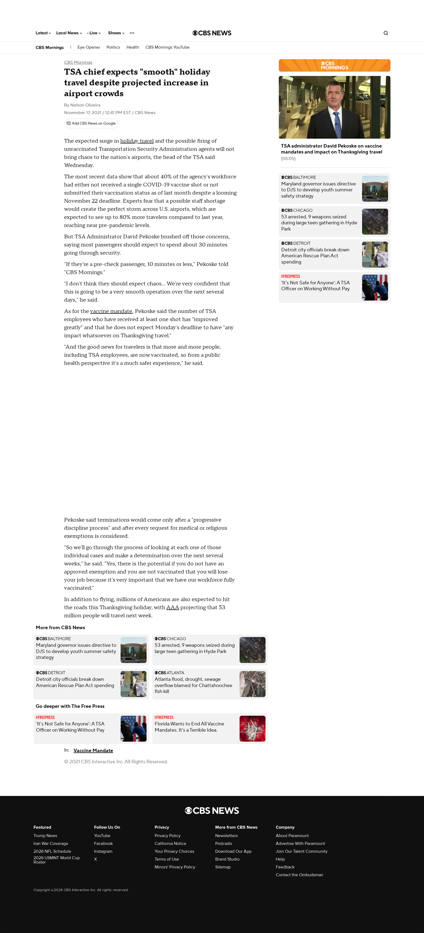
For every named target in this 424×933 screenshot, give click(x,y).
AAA (172, 607)
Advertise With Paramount (300, 843)
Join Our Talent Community (301, 851)
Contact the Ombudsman (299, 875)
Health (133, 47)
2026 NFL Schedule (52, 851)
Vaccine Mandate (93, 751)
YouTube (102, 836)
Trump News (45, 836)
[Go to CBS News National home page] (212, 33)
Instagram (103, 851)
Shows (116, 33)
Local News (69, 33)
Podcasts (223, 843)
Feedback (285, 867)
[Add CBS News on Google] (91, 123)
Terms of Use (167, 859)
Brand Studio (227, 859)
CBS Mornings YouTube (167, 47)
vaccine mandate (111, 311)
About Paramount (292, 836)
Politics (113, 47)
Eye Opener (89, 47)
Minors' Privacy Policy (175, 867)
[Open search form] (385, 33)
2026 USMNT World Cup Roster (57, 860)
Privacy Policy (168, 836)
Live (95, 33)
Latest (43, 33)
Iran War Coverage (51, 843)
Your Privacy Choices (174, 851)
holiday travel (137, 141)
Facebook (103, 843)
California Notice (170, 843)
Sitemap (223, 867)
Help (280, 859)
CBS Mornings (50, 47)
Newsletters (226, 836)
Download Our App (233, 851)
